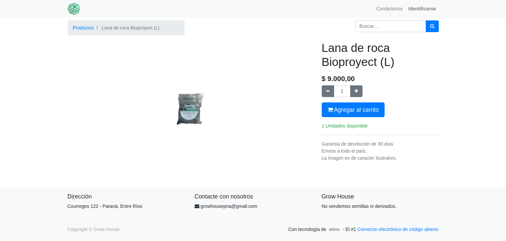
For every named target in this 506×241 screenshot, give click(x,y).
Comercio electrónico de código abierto (398, 229)
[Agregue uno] (356, 91)
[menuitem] (389, 9)
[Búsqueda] (432, 26)
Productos (83, 27)
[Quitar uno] (328, 91)
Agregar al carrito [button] (353, 109)
